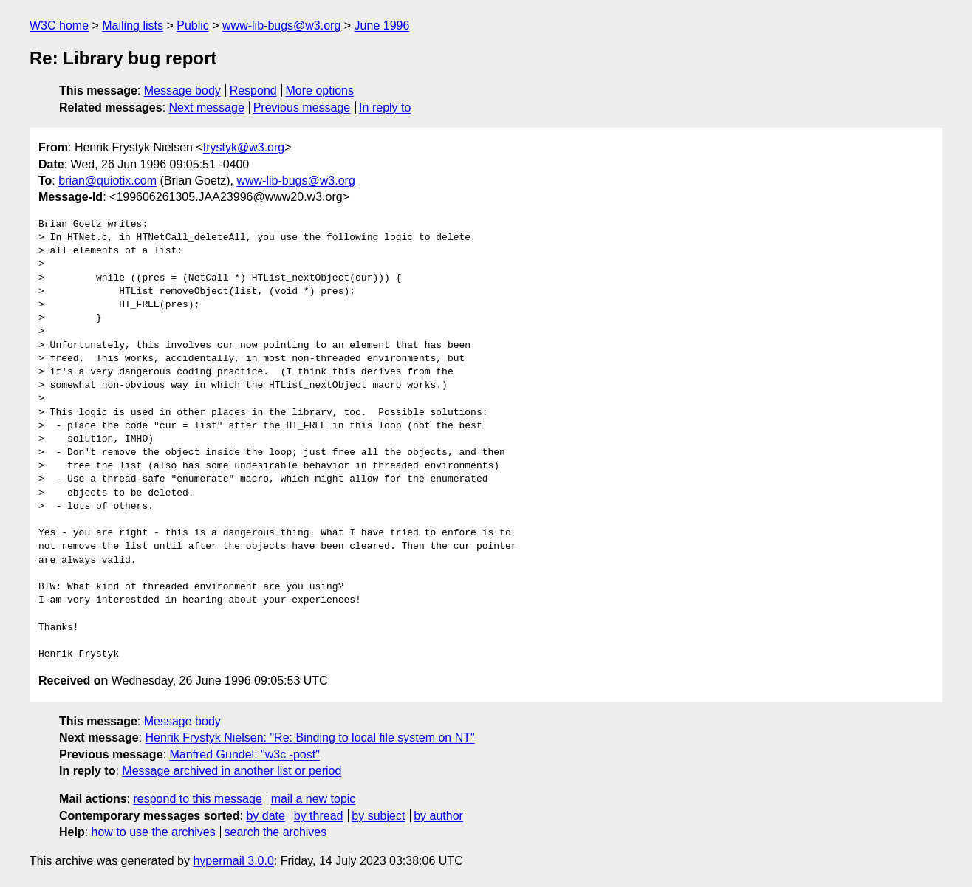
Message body (182, 90)
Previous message (302, 107)
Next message (206, 107)
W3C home (59, 25)
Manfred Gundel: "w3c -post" (244, 754)
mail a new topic (313, 798)
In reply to (385, 107)
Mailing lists (132, 25)
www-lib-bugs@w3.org (281, 25)
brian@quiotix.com (107, 180)
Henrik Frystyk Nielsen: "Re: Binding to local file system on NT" (310, 737)
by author (438, 815)
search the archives (276, 832)
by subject (378, 815)
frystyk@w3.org (243, 147)
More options (320, 90)
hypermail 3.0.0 (233, 861)
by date (265, 815)
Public (193, 25)
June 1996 (382, 25)
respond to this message (197, 798)
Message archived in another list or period (231, 770)
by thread (318, 815)
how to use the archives (154, 832)
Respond (253, 90)
